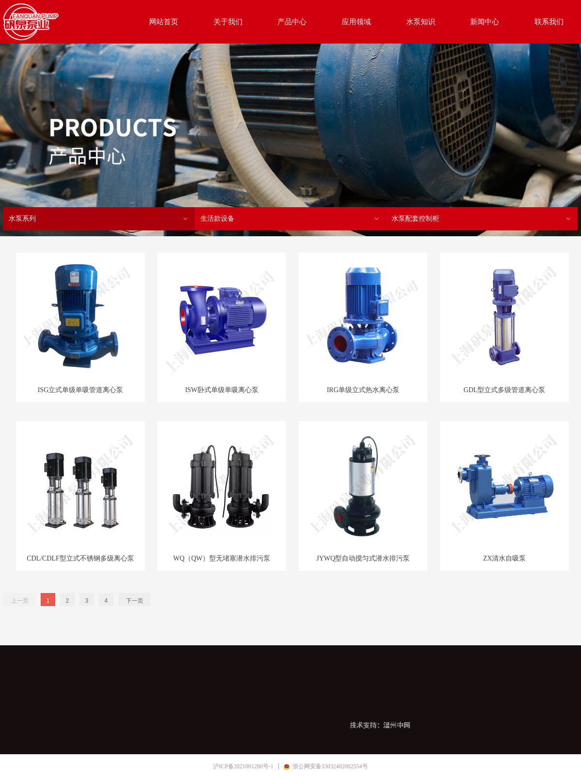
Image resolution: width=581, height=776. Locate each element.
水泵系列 (99, 218)
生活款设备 (290, 218)
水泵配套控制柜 (482, 218)
